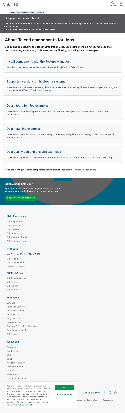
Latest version (50, 29)
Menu (121, 5)
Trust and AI (12, 314)
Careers (11, 370)
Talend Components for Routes (81, 169)
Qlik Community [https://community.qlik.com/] (91, 392)
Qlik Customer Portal (17, 237)
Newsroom (12, 374)
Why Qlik (11, 303)
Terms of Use (92, 400)
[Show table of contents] (5, 12)
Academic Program (16, 363)
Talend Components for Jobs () (27, 12)
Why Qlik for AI (14, 318)
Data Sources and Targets (19, 330)
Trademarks (108, 400)
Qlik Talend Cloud (15, 262)
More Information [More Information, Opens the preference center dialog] (64, 394)
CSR (9, 355)
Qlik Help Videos (15, 221)
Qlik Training (13, 229)
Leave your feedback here (21, 197)
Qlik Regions (13, 334)
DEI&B (10, 359)
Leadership (12, 351)
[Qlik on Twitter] (105, 392)
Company (11, 347)
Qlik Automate (14, 290)
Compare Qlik (13, 322)
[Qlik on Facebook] (115, 392)
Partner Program (15, 366)
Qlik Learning (13, 233)
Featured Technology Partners (21, 326)
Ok (64, 387)
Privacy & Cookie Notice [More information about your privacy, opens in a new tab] (23, 405)
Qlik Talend (12, 259)
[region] (40, 395)
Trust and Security (16, 307)
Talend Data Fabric (16, 266)
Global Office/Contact (17, 378)
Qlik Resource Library (17, 241)
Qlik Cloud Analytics (16, 278)
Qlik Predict (12, 286)
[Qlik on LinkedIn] (110, 392)
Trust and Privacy (15, 310)
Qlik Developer (14, 225)
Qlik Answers (13, 282)
